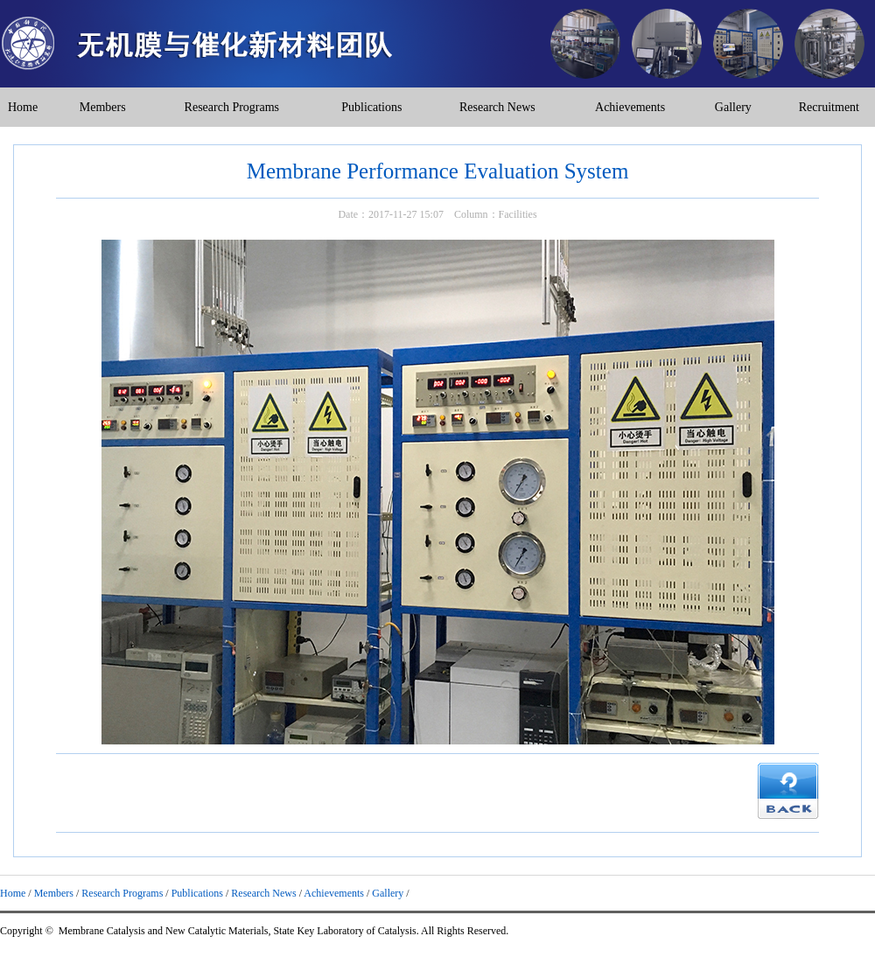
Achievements (630, 107)
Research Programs (232, 107)
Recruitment (829, 107)
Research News (497, 107)
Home (23, 107)
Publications (371, 107)
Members (103, 107)
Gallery (733, 107)
